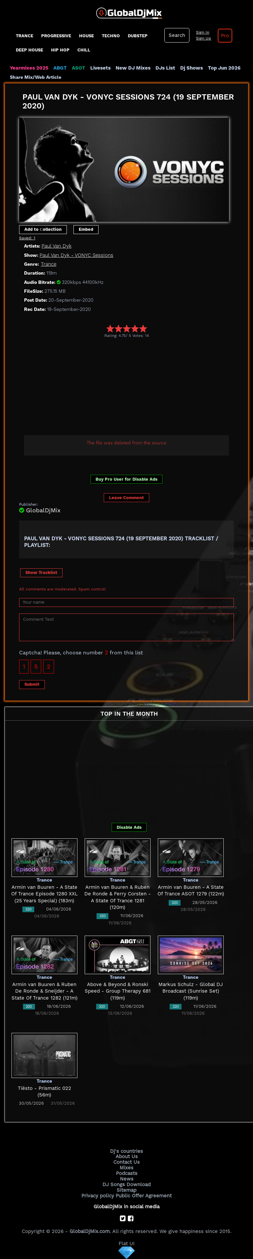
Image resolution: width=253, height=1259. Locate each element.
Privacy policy (97, 1196)
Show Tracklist (41, 572)
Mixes (126, 1168)
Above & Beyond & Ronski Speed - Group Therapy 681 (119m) (118, 991)
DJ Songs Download (126, 1184)
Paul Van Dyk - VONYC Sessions (76, 255)
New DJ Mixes (133, 68)
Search (177, 35)
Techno (111, 35)
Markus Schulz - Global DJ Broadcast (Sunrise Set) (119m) (190, 991)
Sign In (202, 32)
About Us (127, 1156)
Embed (86, 229)
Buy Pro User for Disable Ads (126, 479)
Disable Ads (129, 827)
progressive (56, 35)
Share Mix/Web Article (35, 77)
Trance (24, 35)
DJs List (165, 68)
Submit (32, 684)
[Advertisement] (136, 388)
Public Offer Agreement (144, 1196)
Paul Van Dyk (56, 246)
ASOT (78, 68)
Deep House (29, 49)
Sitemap (126, 1190)
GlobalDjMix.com (90, 1231)
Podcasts (126, 1173)
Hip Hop (60, 49)
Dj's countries (126, 1151)
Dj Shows (191, 68)
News (126, 1179)
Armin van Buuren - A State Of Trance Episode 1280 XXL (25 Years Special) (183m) (44, 894)
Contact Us (126, 1162)
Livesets (100, 68)
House (86, 35)
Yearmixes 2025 (29, 68)
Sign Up (203, 38)
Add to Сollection (43, 229)
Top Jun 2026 (224, 68)
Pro (225, 36)
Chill (83, 49)
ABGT (60, 68)
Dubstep (138, 35)
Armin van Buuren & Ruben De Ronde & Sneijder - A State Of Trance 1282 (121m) (44, 991)
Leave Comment (126, 497)
